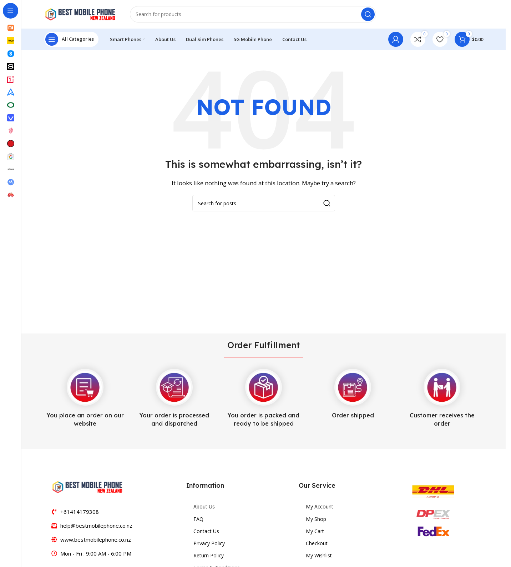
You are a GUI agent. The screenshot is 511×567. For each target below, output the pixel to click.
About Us (204, 506)
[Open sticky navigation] (71, 39)
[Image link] (87, 486)
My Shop (316, 519)
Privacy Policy (209, 543)
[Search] (253, 14)
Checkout (317, 543)
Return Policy (208, 555)
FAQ (198, 519)
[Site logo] (80, 13)
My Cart (315, 531)
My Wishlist (319, 555)
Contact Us (206, 531)
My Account (319, 506)
